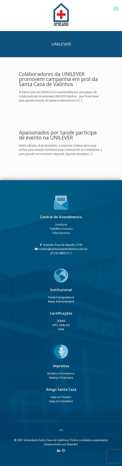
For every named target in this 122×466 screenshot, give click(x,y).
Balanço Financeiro (61, 377)
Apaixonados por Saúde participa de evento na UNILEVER (58, 135)
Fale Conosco (61, 233)
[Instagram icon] (63, 451)
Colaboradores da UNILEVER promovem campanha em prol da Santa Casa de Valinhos (58, 79)
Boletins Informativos (61, 373)
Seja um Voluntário (61, 401)
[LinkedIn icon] (58, 451)
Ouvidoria (61, 224)
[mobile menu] (116, 9)
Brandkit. (72, 444)
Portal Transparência (61, 297)
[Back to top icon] (61, 430)
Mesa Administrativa (61, 301)
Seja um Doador (61, 397)
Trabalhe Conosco (61, 228)
